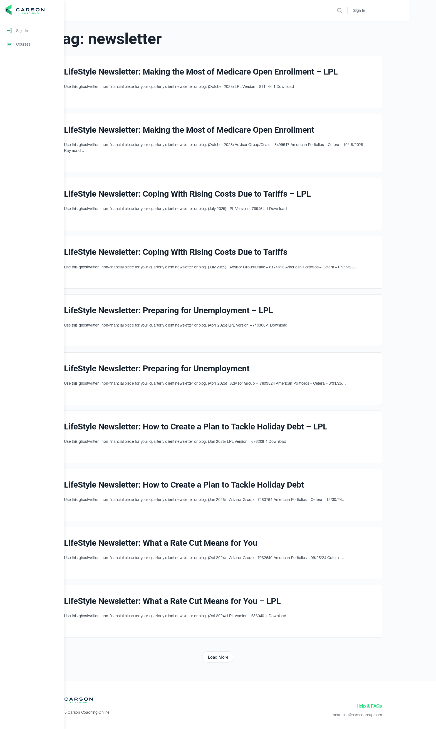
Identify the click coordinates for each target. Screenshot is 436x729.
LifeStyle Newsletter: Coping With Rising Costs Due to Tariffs (207, 252)
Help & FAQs (401, 705)
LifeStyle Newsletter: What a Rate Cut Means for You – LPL (204, 601)
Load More (250, 656)
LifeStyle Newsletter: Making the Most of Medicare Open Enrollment (221, 130)
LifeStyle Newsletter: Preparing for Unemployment (188, 368)
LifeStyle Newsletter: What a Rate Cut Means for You (192, 543)
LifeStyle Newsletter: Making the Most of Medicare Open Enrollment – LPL (233, 71)
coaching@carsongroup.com (389, 714)
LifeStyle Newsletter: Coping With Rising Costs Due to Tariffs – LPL (219, 194)
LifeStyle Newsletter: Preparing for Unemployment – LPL (200, 310)
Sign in (405, 10)
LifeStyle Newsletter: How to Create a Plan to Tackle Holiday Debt (216, 485)
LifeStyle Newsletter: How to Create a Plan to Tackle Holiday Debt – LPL (227, 426)
